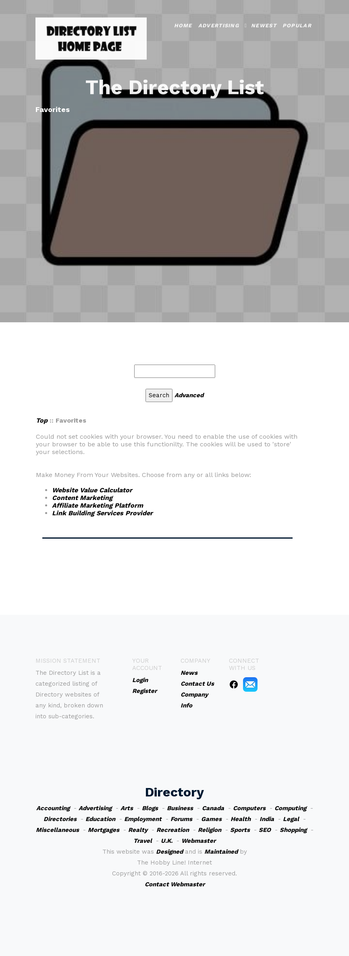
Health (241, 819)
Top (42, 420)
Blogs (150, 808)
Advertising (218, 17)
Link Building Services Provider (102, 513)
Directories (60, 819)
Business (180, 808)
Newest (263, 17)
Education (100, 819)
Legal (291, 819)
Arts (126, 808)
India (267, 819)
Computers (249, 808)
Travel (142, 840)
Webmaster (198, 840)
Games (211, 819)
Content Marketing (82, 498)
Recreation (172, 830)
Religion (209, 830)
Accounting (53, 808)
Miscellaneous (57, 830)
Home (183, 17)
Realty (137, 830)
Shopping (293, 830)
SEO (265, 830)
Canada (213, 808)
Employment (143, 819)
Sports (240, 830)
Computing (290, 808)
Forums (181, 819)
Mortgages (103, 830)
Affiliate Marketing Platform (97, 505)
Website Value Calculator (92, 490)
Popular (297, 17)
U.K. (166, 840)
